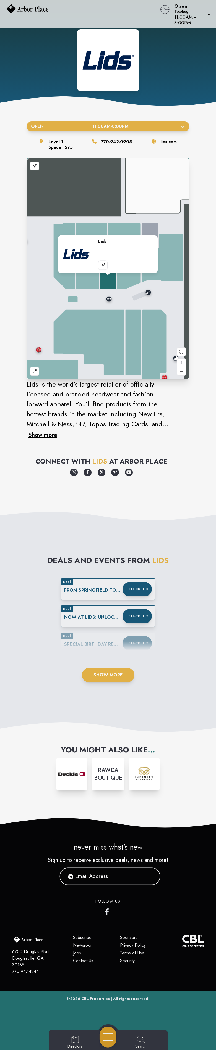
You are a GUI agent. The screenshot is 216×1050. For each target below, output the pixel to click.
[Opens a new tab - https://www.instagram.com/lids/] (74, 472)
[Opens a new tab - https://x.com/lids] (101, 472)
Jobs (77, 953)
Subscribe (82, 937)
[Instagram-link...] (71, 774)
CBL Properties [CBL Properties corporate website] (95, 998)
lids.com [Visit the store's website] (168, 142)
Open (108, 126)
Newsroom (83, 945)
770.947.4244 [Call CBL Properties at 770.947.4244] (25, 971)
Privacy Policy (133, 945)
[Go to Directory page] (75, 1042)
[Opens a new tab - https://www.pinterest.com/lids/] (115, 472)
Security (127, 961)
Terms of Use (132, 953)
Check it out (140, 589)
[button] (191, 13)
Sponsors (128, 937)
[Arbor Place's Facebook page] (108, 910)
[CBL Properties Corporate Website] (182, 941)
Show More (108, 675)
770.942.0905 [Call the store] (116, 142)
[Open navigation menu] (108, 1037)
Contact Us (83, 961)
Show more (42, 435)
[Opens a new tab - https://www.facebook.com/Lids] (88, 472)
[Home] (82, 13)
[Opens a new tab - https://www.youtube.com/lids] (129, 472)
